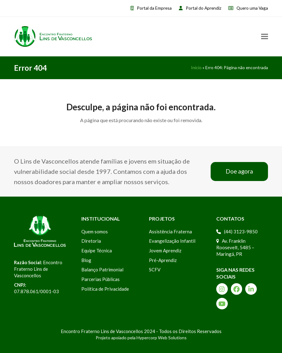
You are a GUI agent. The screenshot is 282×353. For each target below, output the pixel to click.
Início (196, 67)
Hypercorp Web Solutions (161, 337)
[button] (264, 36)
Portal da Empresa (154, 8)
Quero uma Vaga (252, 8)
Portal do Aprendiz (203, 8)
